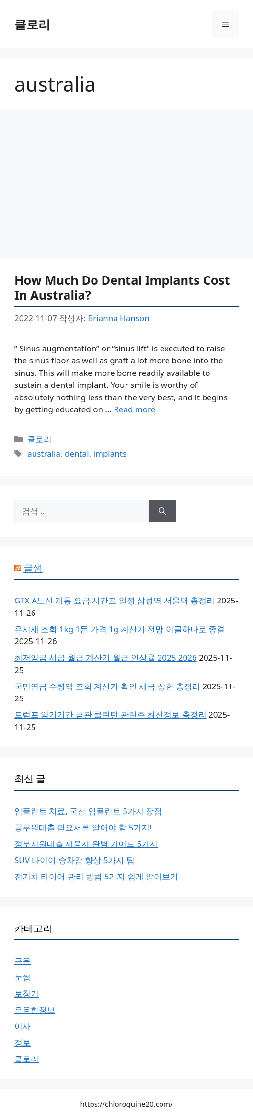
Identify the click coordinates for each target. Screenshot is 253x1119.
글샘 (33, 567)
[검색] (162, 511)
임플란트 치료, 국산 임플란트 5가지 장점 (88, 811)
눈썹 (22, 977)
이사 (22, 1026)
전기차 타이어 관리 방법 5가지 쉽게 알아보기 (96, 876)
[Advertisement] (126, 187)
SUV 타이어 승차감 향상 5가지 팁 (74, 860)
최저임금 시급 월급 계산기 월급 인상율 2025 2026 (105, 657)
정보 (22, 1042)
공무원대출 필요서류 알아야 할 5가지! (83, 827)
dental (77, 453)
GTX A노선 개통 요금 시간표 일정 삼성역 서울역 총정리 (114, 600)
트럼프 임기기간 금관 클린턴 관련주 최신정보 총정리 (110, 714)
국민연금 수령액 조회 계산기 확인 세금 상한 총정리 (107, 686)
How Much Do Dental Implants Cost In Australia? (122, 287)
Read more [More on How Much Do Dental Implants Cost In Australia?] (134, 409)
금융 (22, 960)
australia (43, 453)
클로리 (32, 24)
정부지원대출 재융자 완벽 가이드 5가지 (86, 843)
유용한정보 (34, 1009)
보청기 (26, 993)
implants (109, 453)
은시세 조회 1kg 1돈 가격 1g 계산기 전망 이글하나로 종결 (119, 629)
